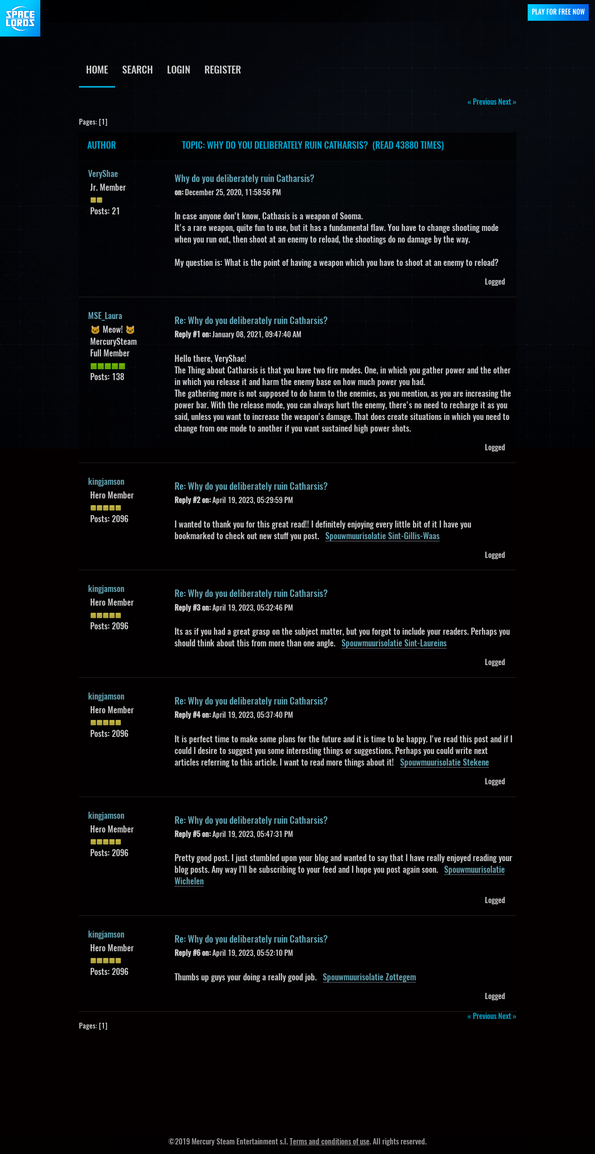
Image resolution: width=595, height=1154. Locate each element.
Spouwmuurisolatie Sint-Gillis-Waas (382, 537)
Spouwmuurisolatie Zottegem (369, 978)
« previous (482, 102)
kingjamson (106, 482)
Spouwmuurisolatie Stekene (444, 763)
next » (507, 102)
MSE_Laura (105, 316)
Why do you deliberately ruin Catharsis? (245, 179)
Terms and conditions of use (329, 1142)
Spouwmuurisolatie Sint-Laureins (394, 644)
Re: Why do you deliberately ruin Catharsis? (251, 321)
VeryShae (103, 174)
